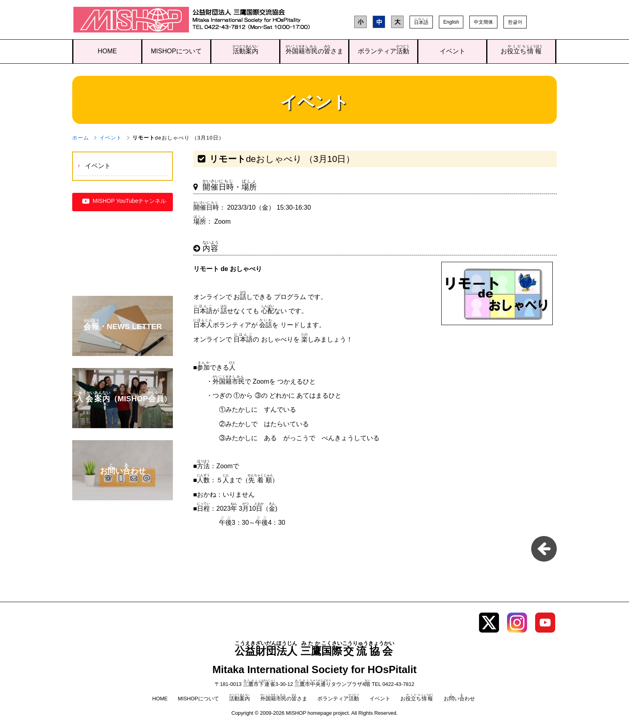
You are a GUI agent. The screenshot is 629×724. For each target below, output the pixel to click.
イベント (452, 51)
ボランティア (383, 49)
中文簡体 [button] (483, 22)
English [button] (451, 22)
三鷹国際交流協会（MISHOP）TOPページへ (131, 21)
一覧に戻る (544, 549)
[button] (421, 22)
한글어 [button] (515, 22)
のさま (314, 49)
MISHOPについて (176, 51)
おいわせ (459, 699)
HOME (107, 51)
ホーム (80, 138)
